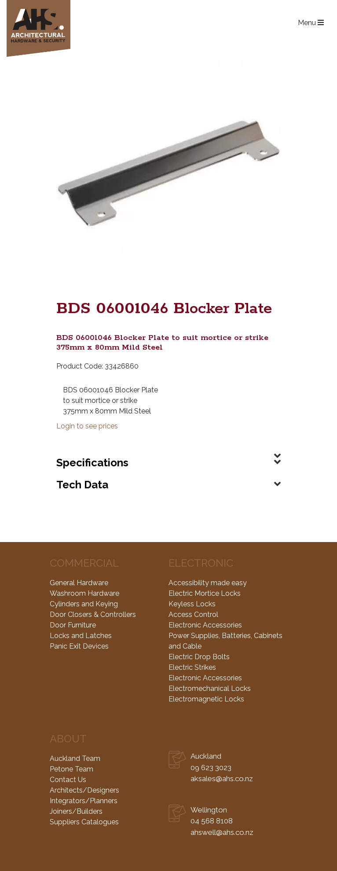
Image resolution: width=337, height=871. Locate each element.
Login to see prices (87, 426)
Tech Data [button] (82, 484)
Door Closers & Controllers (93, 614)
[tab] (168, 449)
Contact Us (68, 779)
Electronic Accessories (205, 625)
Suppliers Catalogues (84, 822)
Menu (311, 22)
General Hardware (79, 583)
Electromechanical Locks (209, 688)
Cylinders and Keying (84, 604)
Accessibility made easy (207, 583)
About (68, 738)
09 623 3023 (210, 767)
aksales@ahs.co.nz (221, 778)
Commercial (84, 563)
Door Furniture (73, 625)
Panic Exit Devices (79, 646)
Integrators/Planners (83, 801)
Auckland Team (75, 758)
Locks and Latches (81, 635)
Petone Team (71, 769)
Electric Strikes (192, 667)
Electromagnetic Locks (206, 699)
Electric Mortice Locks (204, 593)
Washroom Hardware (84, 593)
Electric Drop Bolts (199, 657)
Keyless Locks (192, 604)
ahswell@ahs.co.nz (221, 832)
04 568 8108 (211, 820)
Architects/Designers (84, 790)
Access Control (193, 614)
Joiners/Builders (76, 811)
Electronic (200, 563)
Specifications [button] (92, 462)
